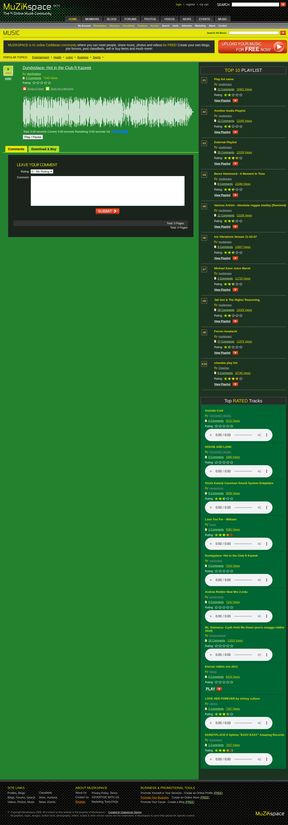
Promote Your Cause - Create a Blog (162, 802)
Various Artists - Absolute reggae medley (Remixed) (250, 205)
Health (57, 57)
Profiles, (12, 793)
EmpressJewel (217, 635)
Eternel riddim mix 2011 (221, 666)
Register (80, 801)
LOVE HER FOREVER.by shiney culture (232, 698)
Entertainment (40, 57)
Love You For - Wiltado (220, 519)
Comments (16, 149)
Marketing (200, 26)
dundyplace (34, 73)
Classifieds (129, 26)
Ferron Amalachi (225, 331)
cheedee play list (226, 363)
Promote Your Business (155, 797)
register (190, 4)
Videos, (12, 802)
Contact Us (82, 797)
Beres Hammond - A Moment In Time (239, 173)
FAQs (114, 801)
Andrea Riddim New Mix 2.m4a (226, 592)
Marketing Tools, (101, 801)
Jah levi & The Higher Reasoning (237, 299)
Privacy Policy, (100, 793)
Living (69, 57)
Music (30, 802)
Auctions (52, 797)
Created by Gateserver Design (125, 812)
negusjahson (216, 488)
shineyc (213, 703)
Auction (155, 26)
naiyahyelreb (216, 597)
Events (51, 802)
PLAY (210, 689)
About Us (80, 792)
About (212, 26)
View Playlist (222, 100)
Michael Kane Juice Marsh (232, 268)
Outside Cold (214, 410)
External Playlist (225, 142)
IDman (213, 671)
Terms (113, 793)
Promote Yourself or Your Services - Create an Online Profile (177, 793)
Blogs (21, 793)
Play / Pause (33, 137)
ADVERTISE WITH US (105, 797)
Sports (97, 57)
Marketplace (100, 26)
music (212, 524)
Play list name (224, 79)
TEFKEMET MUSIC (220, 415)
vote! (8, 78)
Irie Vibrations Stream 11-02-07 (235, 236)
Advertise (187, 26)
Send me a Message (62, 88)
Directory (114, 26)
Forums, (21, 797)
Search (165, 26)
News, (42, 802)
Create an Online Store (185, 797)
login (179, 4)
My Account (84, 26)
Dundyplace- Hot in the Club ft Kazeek (231, 555)
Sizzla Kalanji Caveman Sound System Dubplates (239, 483)
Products (142, 26)
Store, (42, 797)
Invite (175, 26)
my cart (204, 4)
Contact (222, 26)
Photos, (22, 802)
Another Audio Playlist (229, 110)
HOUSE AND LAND (218, 447)
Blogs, (11, 797)
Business (82, 57)
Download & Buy (43, 149)
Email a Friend (36, 88)
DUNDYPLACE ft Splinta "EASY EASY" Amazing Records (244, 735)
